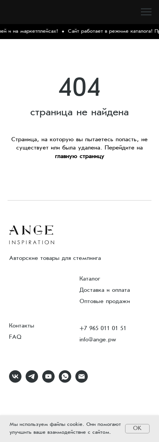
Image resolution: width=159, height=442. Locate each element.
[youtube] (48, 380)
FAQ (15, 337)
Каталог (90, 279)
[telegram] (32, 380)
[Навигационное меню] (146, 12)
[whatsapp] (65, 380)
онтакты (23, 326)
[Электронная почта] (81, 380)
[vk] (15, 380)
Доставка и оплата (105, 290)
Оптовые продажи (105, 302)
